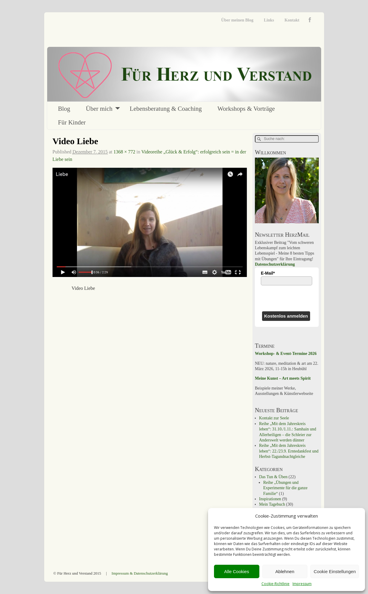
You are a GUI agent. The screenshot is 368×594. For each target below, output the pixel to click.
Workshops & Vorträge (246, 108)
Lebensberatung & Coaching (166, 108)
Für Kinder (72, 122)
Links (269, 20)
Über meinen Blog (237, 20)
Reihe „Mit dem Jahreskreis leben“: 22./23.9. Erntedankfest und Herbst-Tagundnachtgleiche (288, 451)
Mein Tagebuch (272, 504)
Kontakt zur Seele (274, 418)
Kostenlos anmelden (286, 315)
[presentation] (286, 298)
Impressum (302, 583)
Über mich (99, 108)
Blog (64, 108)
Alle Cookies (236, 571)
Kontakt (291, 20)
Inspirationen (270, 499)
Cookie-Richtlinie (275, 583)
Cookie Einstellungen (335, 571)
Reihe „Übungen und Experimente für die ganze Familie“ (285, 488)
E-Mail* (268, 273)
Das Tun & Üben (273, 477)
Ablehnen (284, 571)
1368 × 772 (124, 151)
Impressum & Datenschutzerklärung (140, 573)
